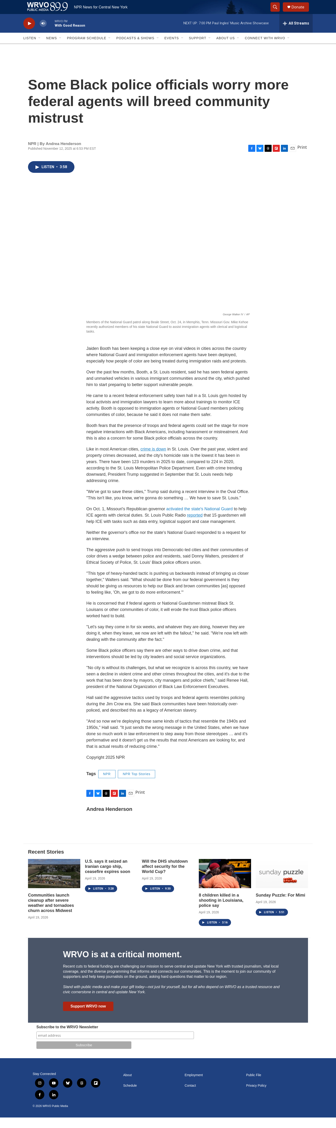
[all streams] (296, 34)
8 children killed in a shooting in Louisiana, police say (221, 910)
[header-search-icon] (277, 12)
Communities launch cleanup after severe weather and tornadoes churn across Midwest (51, 913)
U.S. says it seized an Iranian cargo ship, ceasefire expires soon (107, 876)
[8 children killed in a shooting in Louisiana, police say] (225, 884)
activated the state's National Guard (199, 519)
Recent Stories (46, 862)
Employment (194, 1085)
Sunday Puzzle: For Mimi (280, 905)
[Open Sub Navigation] (40, 48)
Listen (29, 48)
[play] (29, 34)
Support (197, 48)
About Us (225, 48)
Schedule (130, 1096)
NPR (107, 784)
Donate (301, 12)
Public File (253, 1085)
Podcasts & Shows (135, 48)
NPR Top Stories (136, 784)
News (51, 48)
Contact (190, 1096)
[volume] (43, 34)
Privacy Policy (256, 1096)
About (127, 1085)
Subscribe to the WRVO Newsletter (67, 1037)
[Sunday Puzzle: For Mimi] (282, 884)
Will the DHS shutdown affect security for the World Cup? (165, 876)
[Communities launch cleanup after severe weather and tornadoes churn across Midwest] (54, 884)
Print (302, 157)
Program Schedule (86, 48)
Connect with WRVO (265, 48)
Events (171, 48)
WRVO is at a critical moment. (122, 965)
